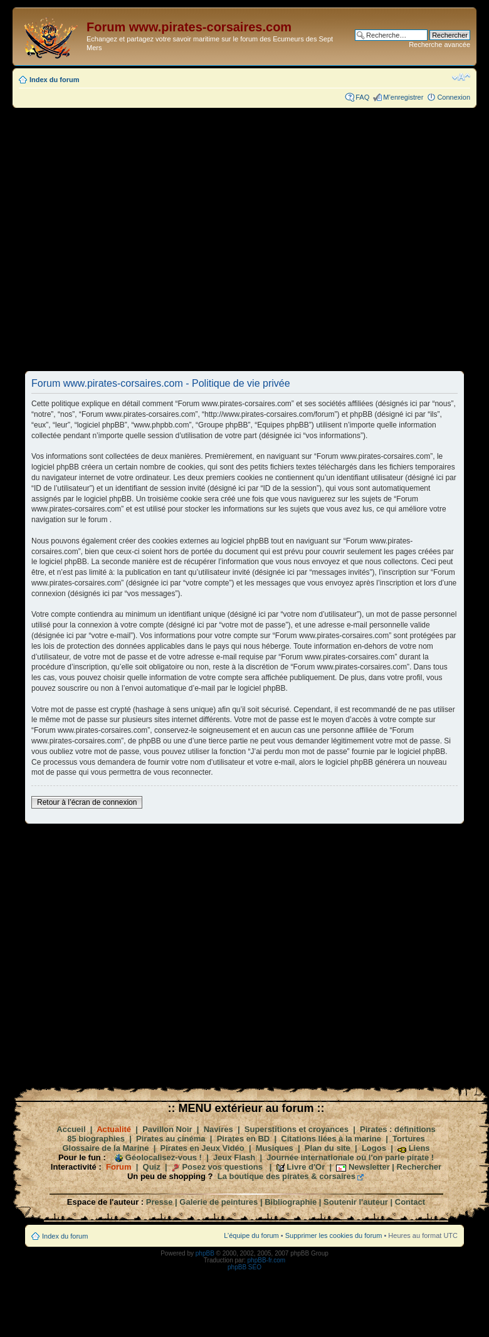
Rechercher (419, 1167)
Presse (159, 1202)
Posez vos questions (222, 1167)
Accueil (70, 1129)
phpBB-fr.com (267, 1260)
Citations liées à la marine (331, 1138)
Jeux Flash (234, 1157)
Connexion (453, 97)
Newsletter (369, 1167)
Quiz (151, 1167)
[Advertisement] (156, 239)
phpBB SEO (244, 1267)
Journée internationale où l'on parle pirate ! (350, 1157)
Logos (374, 1148)
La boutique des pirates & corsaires (286, 1176)
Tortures (408, 1138)
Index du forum (54, 79)
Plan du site (327, 1148)
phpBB (205, 1253)
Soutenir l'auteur (355, 1202)
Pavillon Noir (167, 1129)
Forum (118, 1167)
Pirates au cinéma (171, 1138)
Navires (218, 1129)
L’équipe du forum (251, 1235)
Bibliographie (291, 1202)
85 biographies (96, 1138)
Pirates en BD (243, 1138)
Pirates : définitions (398, 1129)
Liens (419, 1148)
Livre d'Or (306, 1167)
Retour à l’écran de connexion (87, 802)
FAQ (362, 97)
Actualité (114, 1129)
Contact (410, 1202)
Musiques (274, 1148)
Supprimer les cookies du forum (333, 1235)
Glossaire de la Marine (105, 1148)
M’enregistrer (403, 97)
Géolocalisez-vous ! (163, 1157)
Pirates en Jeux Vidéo (202, 1148)
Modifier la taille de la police (461, 77)
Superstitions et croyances (296, 1129)
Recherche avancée (439, 44)
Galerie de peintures (218, 1202)
